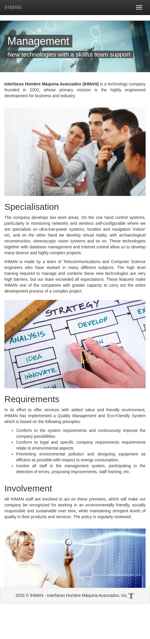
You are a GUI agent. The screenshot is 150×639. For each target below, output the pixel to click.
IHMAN (12, 7)
